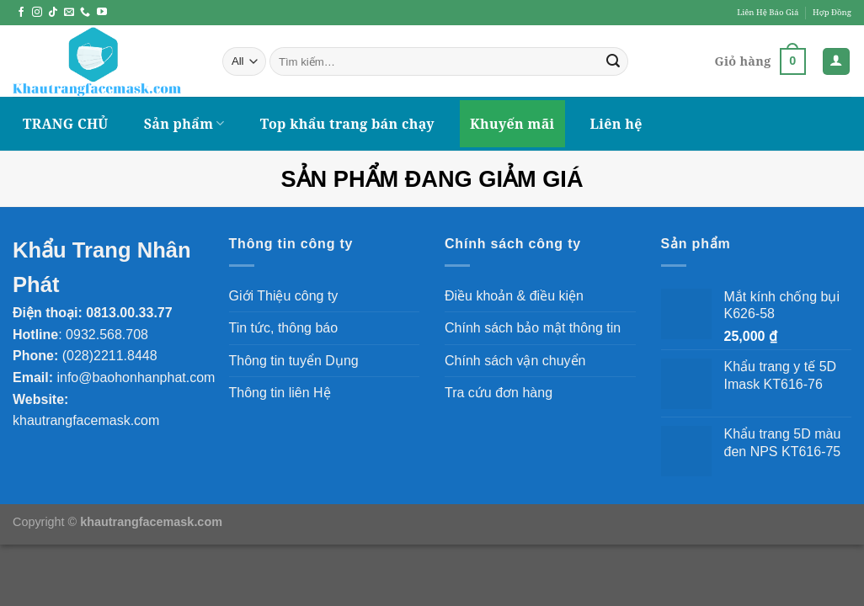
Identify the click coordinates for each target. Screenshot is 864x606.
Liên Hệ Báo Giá (767, 12)
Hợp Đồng (832, 12)
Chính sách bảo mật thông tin (533, 328)
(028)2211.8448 (109, 355)
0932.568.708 (107, 334)
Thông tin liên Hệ (280, 392)
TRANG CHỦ (66, 123)
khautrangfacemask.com (86, 420)
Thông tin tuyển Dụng (294, 361)
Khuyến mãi (512, 123)
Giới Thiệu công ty (284, 296)
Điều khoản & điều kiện (514, 296)
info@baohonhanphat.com (135, 377)
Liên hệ (616, 123)
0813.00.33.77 (129, 313)
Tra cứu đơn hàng (498, 392)
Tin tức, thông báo (284, 328)
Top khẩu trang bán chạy (347, 123)
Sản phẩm (184, 123)
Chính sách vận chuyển (515, 361)
